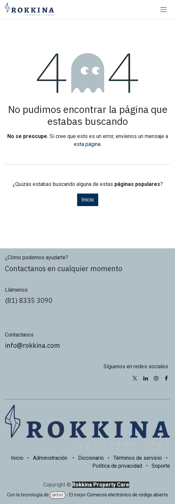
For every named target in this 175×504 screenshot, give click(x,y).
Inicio (87, 200)
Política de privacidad (117, 466)
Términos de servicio (137, 458)
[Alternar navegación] (163, 9)
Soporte (161, 466)
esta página (87, 144)
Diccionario (91, 458)
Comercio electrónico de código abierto (127, 494)
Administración (50, 458)
